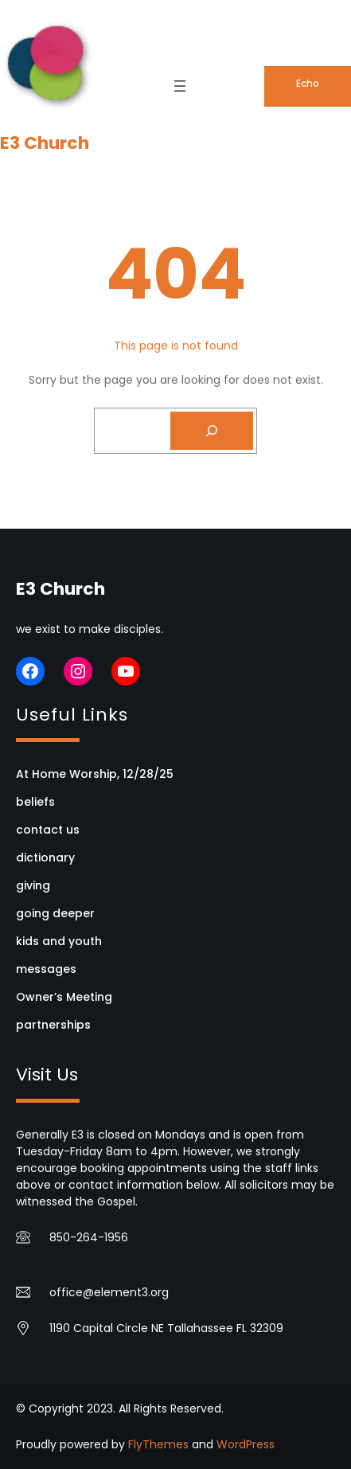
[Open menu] (179, 86)
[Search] (211, 431)
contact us (48, 830)
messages (46, 969)
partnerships (53, 1025)
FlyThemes (158, 1444)
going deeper (55, 913)
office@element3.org (109, 1292)
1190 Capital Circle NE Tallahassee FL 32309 (166, 1328)
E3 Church (44, 143)
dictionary (45, 857)
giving (33, 885)
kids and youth (59, 941)
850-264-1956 (88, 1237)
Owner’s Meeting (64, 997)
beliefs (35, 802)
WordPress (245, 1444)
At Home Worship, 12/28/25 (95, 774)
